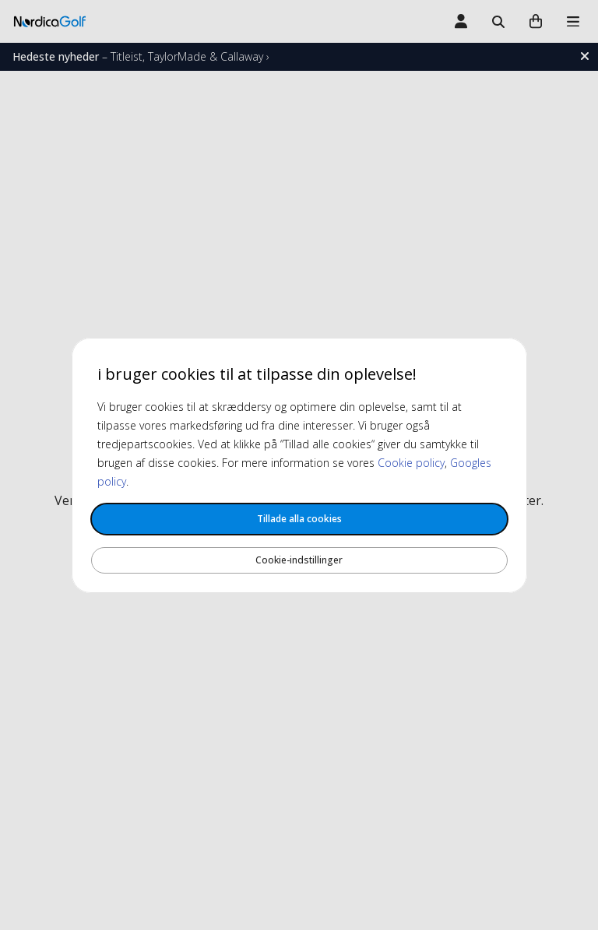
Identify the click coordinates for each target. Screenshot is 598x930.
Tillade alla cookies (299, 518)
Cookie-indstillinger (299, 560)
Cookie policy (411, 462)
